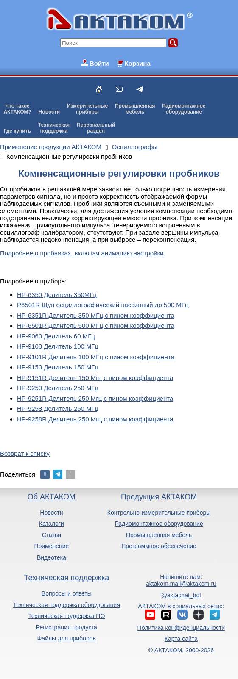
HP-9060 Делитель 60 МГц (56, 336)
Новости (49, 112)
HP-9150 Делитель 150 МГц (57, 367)
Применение (51, 546)
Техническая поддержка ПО (66, 615)
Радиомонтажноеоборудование (183, 109)
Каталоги (51, 523)
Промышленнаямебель (135, 109)
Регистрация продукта (66, 627)
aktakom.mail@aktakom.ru (181, 583)
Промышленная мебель (159, 535)
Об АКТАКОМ (52, 497)
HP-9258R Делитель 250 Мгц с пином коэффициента (95, 419)
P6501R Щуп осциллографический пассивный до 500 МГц (103, 304)
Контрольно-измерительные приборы (159, 512)
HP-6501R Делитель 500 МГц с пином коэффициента (95, 325)
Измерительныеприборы (87, 109)
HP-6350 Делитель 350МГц (57, 294)
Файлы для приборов (66, 638)
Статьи (51, 535)
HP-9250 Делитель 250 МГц (57, 387)
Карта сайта (181, 638)
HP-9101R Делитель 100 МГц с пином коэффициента (95, 356)
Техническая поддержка (66, 578)
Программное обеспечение (158, 546)
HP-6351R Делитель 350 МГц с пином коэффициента (95, 315)
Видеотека (51, 557)
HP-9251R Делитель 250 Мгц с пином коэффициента (95, 398)
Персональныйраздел (96, 128)
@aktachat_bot (181, 595)
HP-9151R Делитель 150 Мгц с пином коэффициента (95, 377)
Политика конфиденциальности (181, 627)
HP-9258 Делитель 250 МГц (57, 408)
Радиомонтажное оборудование (159, 523)
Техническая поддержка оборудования (66, 604)
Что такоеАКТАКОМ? (17, 109)
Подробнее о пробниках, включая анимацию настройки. (82, 253)
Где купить (17, 131)
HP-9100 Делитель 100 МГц (57, 346)
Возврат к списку (25, 453)
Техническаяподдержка (54, 128)
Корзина (137, 63)
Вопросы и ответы (67, 593)
